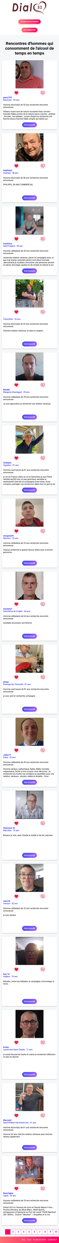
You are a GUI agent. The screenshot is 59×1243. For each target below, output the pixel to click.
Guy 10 (6, 974)
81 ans (16, 465)
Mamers (7, 538)
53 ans (17, 319)
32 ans (15, 538)
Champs (7, 173)
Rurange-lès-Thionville (13, 684)
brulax (6, 1047)
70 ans (15, 976)
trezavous (7, 243)
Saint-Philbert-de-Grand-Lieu (15, 1122)
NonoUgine (8, 1193)
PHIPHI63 (7, 170)
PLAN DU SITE (39, 1240)
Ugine (5, 1195)
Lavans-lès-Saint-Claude (14, 1049)
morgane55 (8, 536)
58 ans (15, 173)
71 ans (29, 1049)
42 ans (13, 757)
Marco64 (7, 1120)
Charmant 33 (9, 828)
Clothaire (7, 463)
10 (56, 1232)
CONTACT (52, 1240)
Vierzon (6, 903)
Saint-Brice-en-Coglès (13, 611)
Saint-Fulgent (9, 246)
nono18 (6, 901)
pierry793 (7, 97)
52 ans (15, 903)
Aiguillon (7, 465)
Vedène (6, 976)
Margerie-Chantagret (12, 392)
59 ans (20, 246)
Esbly (5, 757)
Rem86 (6, 389)
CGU (29, 1240)
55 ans (16, 100)
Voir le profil (29, 125)
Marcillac (7, 830)
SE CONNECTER (29, 30)
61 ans (33, 1122)
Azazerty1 (7, 609)
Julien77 (7, 755)
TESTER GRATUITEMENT (29, 22)
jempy (6, 682)
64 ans (27, 611)
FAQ (23, 1240)
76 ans (16, 830)
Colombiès (8, 319)
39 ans (26, 392)
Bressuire (7, 100)
